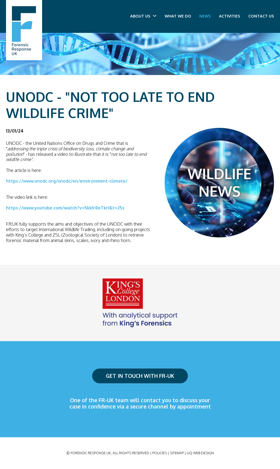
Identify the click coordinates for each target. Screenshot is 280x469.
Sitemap (177, 453)
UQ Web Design (200, 453)
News (205, 15)
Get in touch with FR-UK (140, 375)
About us (143, 15)
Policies (159, 453)
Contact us (261, 15)
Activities (229, 15)
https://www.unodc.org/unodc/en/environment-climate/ (66, 181)
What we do (178, 15)
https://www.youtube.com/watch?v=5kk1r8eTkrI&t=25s (65, 208)
